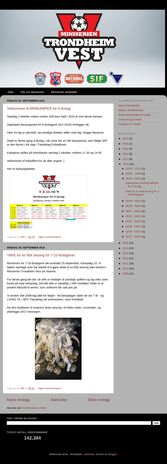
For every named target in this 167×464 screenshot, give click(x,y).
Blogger (112, 454)
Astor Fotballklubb (128, 105)
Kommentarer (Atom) (34, 407)
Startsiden (59, 400)
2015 (126, 242)
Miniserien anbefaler (64, 92)
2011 (126, 263)
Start (11, 92)
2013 (126, 253)
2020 (126, 143)
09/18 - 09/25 (134, 200)
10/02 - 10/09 (134, 173)
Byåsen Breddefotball (130, 110)
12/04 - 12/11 (134, 168)
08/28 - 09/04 (134, 205)
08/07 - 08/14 (134, 211)
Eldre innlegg (99, 400)
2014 (126, 248)
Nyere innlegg (18, 400)
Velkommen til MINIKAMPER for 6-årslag (38, 108)
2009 (126, 273)
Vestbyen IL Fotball (129, 124)
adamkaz (89, 454)
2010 (126, 268)
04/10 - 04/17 (134, 226)
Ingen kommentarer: (50, 236)
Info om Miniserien (32, 92)
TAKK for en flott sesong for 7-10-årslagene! (41, 255)
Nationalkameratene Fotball (134, 114)
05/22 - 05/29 (134, 221)
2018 (126, 153)
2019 (126, 148)
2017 (126, 159)
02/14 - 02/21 (134, 231)
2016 (126, 164)
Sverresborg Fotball (129, 119)
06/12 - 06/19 (134, 216)
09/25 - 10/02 (134, 178)
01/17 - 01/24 (134, 236)
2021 (126, 138)
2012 (126, 258)
